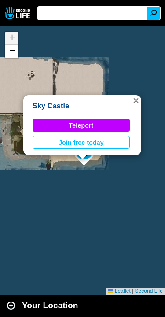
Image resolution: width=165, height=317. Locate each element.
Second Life (18, 13)
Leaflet (119, 291)
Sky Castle (51, 106)
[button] (136, 100)
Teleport (81, 125)
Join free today (81, 142)
